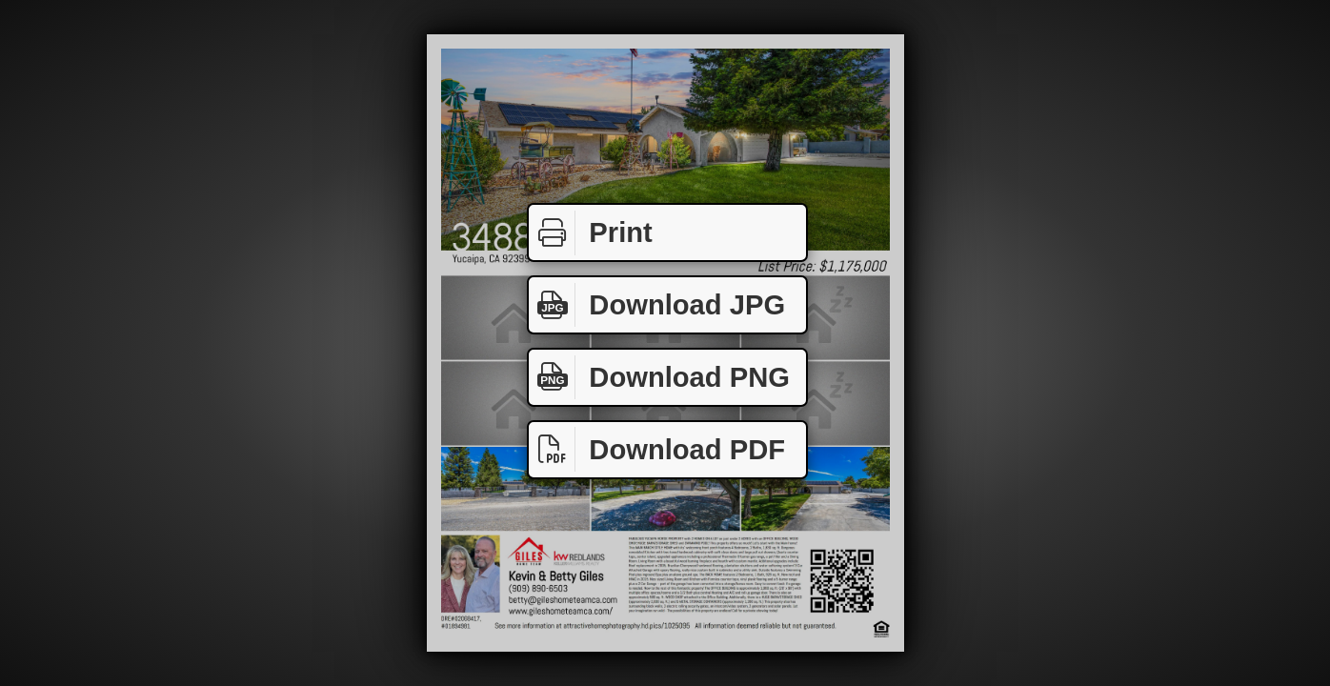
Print (591, 233)
